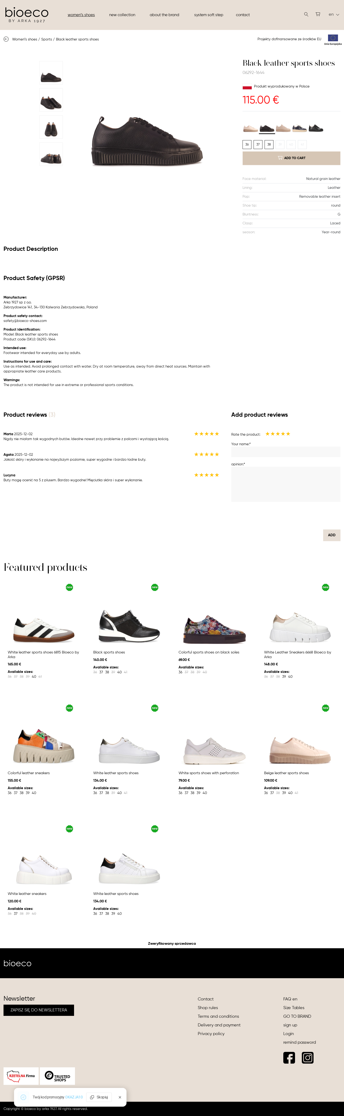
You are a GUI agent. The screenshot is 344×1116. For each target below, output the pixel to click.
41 (302, 144)
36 (247, 144)
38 (269, 144)
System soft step (208, 15)
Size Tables (293, 1008)
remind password (299, 1042)
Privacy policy (211, 1034)
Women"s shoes (81, 15)
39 (280, 144)
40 (291, 144)
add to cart (292, 158)
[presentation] (304, 516)
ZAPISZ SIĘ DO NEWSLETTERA (39, 1010)
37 (258, 144)
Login (288, 1034)
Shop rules (208, 1008)
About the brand (164, 15)
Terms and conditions (218, 1016)
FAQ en (290, 999)
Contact (243, 15)
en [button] (334, 14)
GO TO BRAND (297, 1016)
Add (332, 535)
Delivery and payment (219, 1025)
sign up (290, 1025)
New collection (122, 15)
